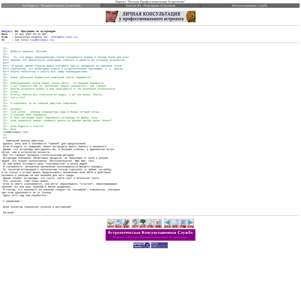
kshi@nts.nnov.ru (64, 39)
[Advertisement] (150, 296)
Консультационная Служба (249, 5)
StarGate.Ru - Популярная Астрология (150, 5)
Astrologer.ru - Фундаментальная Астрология (51, 5)
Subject (7, 32)
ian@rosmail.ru (41, 42)
